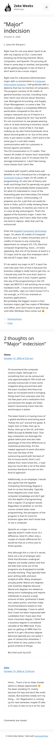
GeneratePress (41, 736)
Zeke (6, 667)
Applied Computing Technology (30, 230)
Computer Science (13, 177)
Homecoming (14, 319)
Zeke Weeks (23, 6)
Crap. (10, 323)
